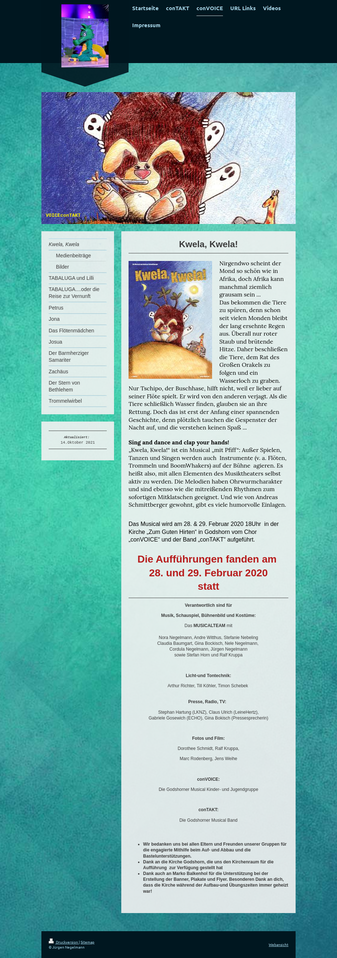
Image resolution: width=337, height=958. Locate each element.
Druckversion (64, 942)
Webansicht (278, 944)
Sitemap (87, 942)
